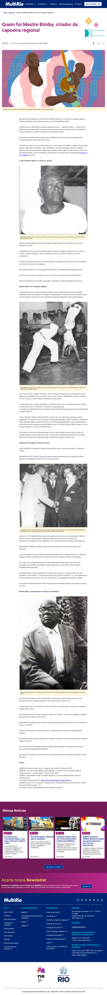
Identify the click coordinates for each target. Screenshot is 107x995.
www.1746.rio (82, 955)
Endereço (75, 908)
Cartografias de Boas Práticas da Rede (31, 917)
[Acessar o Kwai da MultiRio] (94, 900)
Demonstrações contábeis (56, 931)
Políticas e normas (54, 924)
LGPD (49, 943)
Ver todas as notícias (53, 867)
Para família (8, 936)
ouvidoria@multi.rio (79, 927)
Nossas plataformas (29, 908)
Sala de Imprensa (66, 4)
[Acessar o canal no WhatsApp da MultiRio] (98, 900)
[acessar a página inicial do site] (14, 4)
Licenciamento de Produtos (10, 948)
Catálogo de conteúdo (8, 924)
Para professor (9, 929)
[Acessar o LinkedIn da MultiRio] (102, 900)
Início (5, 13)
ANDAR (25, 912)
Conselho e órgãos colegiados (58, 920)
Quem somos (8, 912)
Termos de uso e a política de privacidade (56, 947)
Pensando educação (11, 943)
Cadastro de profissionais (56, 939)
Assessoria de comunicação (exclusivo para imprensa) (83, 933)
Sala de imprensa (10, 919)
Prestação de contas (54, 927)
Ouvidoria (76, 923)
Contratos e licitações (55, 935)
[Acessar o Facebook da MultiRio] (90, 900)
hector (24, 922)
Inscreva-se (86, 886)
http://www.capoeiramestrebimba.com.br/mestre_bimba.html (41, 788)
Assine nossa (24, 880)
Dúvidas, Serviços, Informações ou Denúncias (86, 946)
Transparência (52, 908)
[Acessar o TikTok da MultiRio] (86, 900)
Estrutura (7, 916)
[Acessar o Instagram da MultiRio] (82, 900)
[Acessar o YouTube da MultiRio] (78, 900)
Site (5, 908)
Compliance (51, 916)
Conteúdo (43, 4)
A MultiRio (30, 4)
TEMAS (25, 926)
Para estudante (9, 932)
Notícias (53, 4)
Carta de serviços (53, 912)
